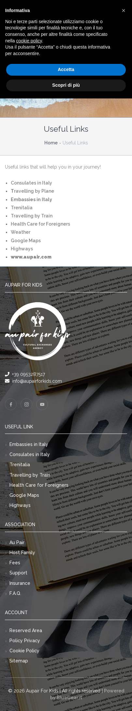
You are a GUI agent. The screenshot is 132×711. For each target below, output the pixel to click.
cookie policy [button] (29, 40)
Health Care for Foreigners (38, 485)
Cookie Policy (24, 650)
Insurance (19, 583)
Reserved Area (25, 630)
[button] (123, 10)
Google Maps (24, 495)
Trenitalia (19, 464)
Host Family (22, 552)
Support (18, 572)
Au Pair (16, 542)
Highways (20, 505)
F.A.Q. (15, 593)
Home (51, 142)
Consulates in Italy (29, 454)
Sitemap (18, 660)
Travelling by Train (29, 475)
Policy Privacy (24, 640)
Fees (14, 562)
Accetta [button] (66, 69)
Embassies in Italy (28, 444)
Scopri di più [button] (66, 85)
